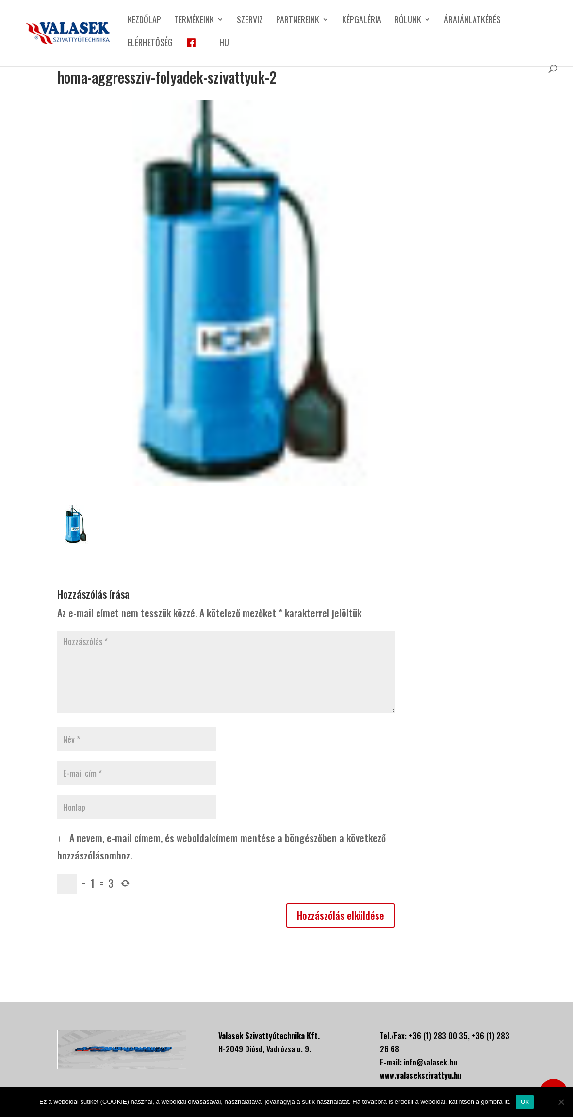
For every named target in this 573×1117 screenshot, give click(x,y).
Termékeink (194, 21)
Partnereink (297, 21)
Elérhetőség (150, 44)
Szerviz (250, 21)
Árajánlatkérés (472, 21)
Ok (525, 1101)
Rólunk (407, 21)
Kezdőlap (144, 21)
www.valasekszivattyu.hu (420, 1075)
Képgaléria (361, 21)
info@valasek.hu (430, 1062)
